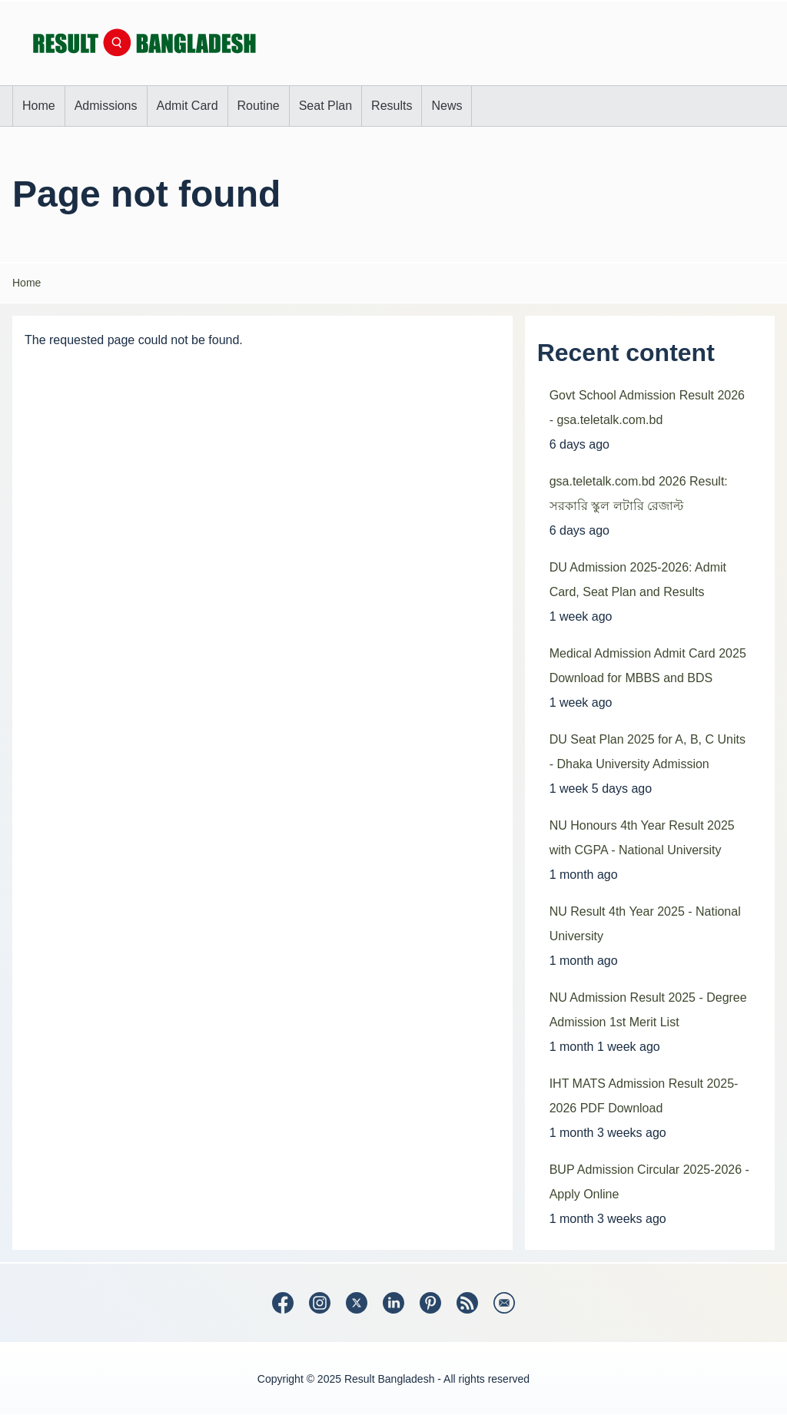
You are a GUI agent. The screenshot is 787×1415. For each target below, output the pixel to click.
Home (26, 283)
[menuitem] (39, 106)
